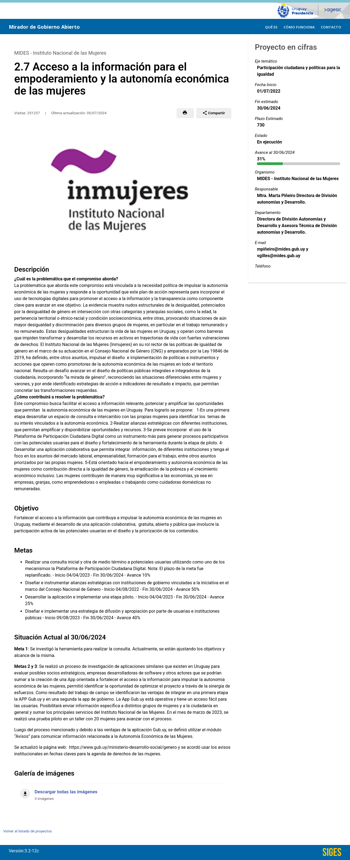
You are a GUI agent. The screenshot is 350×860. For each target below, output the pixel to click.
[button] (185, 113)
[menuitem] (271, 26)
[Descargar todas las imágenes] (122, 792)
